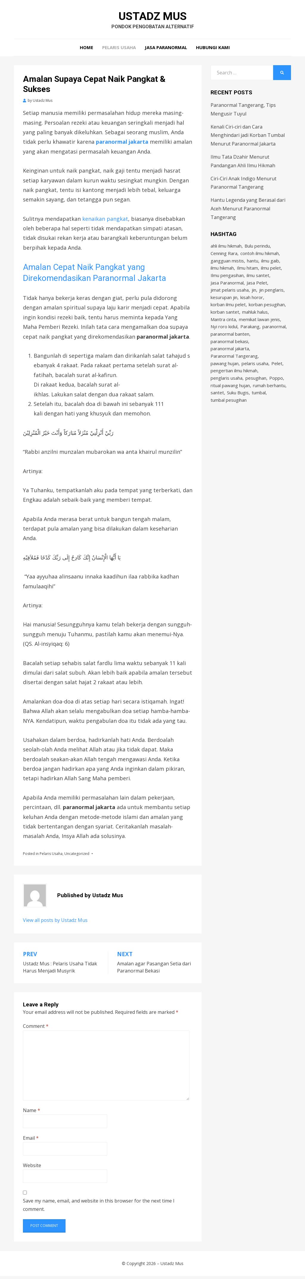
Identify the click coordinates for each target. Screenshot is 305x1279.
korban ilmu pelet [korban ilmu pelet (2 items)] (228, 314)
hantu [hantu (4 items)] (252, 265)
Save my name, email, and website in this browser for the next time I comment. (99, 1208)
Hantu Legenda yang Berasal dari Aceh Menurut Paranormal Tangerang (248, 211)
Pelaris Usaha (119, 51)
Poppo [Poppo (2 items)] (276, 394)
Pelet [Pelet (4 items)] (276, 378)
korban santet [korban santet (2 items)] (225, 322)
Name (31, 1113)
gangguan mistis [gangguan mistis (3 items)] (227, 265)
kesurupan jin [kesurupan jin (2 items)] (224, 306)
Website (32, 1168)
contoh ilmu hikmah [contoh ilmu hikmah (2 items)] (259, 257)
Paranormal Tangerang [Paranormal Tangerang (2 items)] (234, 370)
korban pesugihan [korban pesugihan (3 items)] (267, 314)
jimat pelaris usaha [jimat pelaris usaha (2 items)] (230, 298)
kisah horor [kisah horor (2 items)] (251, 306)
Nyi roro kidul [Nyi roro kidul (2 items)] (224, 338)
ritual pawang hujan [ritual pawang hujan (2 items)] (230, 402)
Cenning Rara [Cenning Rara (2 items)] (224, 257)
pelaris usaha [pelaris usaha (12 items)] (255, 378)
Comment (36, 1029)
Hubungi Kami (213, 51)
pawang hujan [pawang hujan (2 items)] (225, 378)
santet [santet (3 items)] (217, 410)
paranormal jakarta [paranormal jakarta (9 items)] (230, 362)
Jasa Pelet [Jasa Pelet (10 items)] (257, 290)
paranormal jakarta (122, 144)
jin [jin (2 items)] (254, 298)
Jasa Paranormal (166, 51)
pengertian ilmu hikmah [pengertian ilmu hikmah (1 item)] (234, 386)
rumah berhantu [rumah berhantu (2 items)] (269, 402)
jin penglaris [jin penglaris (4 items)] (271, 298)
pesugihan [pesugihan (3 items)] (255, 394)
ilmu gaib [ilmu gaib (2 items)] (270, 265)
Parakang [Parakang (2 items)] (249, 338)
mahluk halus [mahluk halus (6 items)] (255, 322)
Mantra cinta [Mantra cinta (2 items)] (223, 330)
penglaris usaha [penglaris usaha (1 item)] (226, 394)
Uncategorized (76, 856)
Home (86, 51)
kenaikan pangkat (105, 221)
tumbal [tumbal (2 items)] (259, 410)
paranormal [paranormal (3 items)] (274, 338)
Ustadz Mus (153, 17)
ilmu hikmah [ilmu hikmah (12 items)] (222, 273)
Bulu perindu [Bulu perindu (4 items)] (257, 249)
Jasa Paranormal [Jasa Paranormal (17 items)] (227, 290)
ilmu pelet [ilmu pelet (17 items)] (271, 273)
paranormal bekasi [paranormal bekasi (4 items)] (229, 354)
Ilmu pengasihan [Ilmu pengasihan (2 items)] (227, 281)
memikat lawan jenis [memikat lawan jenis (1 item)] (259, 330)
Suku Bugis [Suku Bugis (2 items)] (238, 410)
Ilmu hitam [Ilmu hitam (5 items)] (247, 273)
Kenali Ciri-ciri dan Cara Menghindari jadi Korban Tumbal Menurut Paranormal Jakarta (248, 138)
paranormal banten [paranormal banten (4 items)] (230, 346)
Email (31, 1141)
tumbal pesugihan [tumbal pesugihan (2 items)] (229, 418)
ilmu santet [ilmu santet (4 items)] (258, 281)
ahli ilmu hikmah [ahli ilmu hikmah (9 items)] (226, 249)
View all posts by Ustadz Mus (55, 923)
